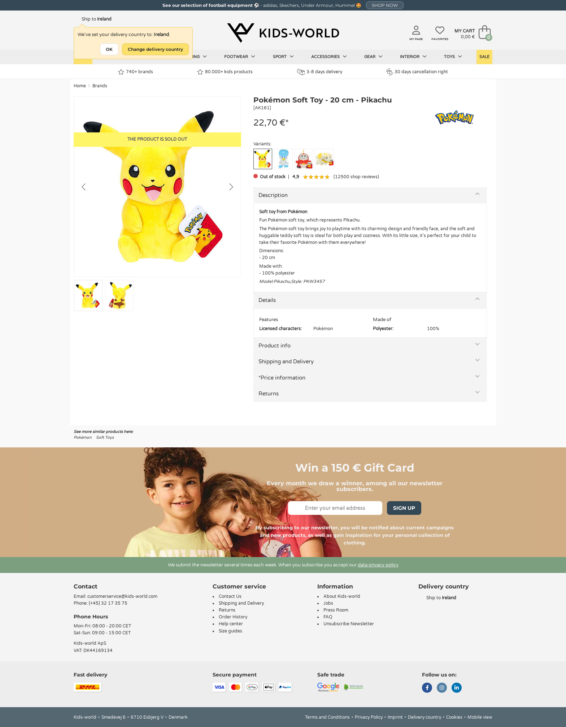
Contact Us (230, 596)
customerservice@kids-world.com (122, 596)
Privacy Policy (369, 717)
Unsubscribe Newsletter (348, 623)
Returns (268, 393)
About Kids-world (341, 596)
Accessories (329, 56)
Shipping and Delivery (286, 361)
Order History (233, 616)
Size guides (230, 631)
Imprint (395, 717)
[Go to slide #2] (119, 295)
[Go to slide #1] (88, 295)
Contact (85, 586)
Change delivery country (155, 49)
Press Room (335, 610)
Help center (231, 623)
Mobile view (479, 717)
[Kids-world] (283, 33)
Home (80, 85)
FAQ (327, 616)
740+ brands (135, 72)
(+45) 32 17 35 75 (108, 603)
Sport (283, 56)
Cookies (454, 717)
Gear (373, 56)
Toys (453, 56)
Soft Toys (105, 437)
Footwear (239, 56)
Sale (484, 56)
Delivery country (424, 717)
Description (273, 195)
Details (267, 300)
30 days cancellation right (417, 71)
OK (109, 49)
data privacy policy (378, 565)
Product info (274, 345)
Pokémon (83, 437)
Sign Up (404, 508)
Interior (413, 56)
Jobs (328, 603)
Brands (99, 85)
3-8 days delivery (319, 72)
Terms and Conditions (327, 717)
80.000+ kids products (225, 72)
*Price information (281, 378)
